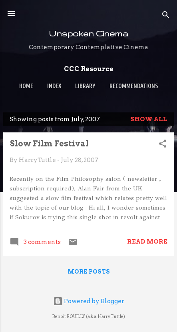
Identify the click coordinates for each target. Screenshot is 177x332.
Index (54, 86)
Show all (148, 119)
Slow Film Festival (49, 143)
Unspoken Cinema (88, 33)
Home (26, 86)
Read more (147, 241)
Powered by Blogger (88, 301)
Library (85, 86)
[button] (162, 145)
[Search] (166, 16)
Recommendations (133, 86)
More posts (89, 271)
